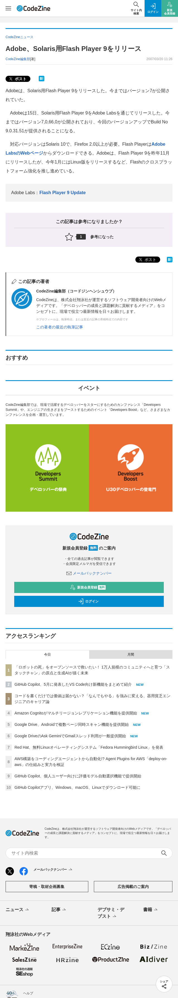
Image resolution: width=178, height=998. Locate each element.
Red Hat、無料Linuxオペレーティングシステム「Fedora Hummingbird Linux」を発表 (88, 747)
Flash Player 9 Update (62, 192)
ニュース (18, 910)
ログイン (88, 601)
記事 (59, 910)
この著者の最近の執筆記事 (59, 327)
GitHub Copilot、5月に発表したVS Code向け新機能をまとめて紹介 (73, 684)
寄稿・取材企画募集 (46, 886)
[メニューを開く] (8, 8)
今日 (47, 655)
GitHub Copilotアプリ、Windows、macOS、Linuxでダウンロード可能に (77, 787)
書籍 (151, 910)
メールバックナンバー (89, 573)
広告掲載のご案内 (133, 886)
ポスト (17, 79)
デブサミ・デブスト (110, 913)
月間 (130, 655)
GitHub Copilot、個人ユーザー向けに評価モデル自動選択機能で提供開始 (77, 776)
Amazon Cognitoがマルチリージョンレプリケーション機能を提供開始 (75, 713)
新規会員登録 (88, 587)
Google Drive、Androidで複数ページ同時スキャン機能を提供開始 (71, 724)
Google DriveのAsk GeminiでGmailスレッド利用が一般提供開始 (70, 736)
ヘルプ (28, 993)
